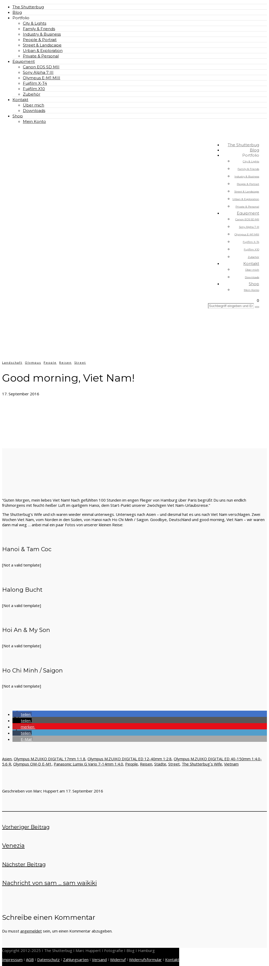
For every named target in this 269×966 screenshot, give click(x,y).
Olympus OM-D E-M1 (32, 764)
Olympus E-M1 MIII (41, 77)
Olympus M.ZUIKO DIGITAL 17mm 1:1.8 (49, 758)
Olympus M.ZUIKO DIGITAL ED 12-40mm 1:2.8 (130, 758)
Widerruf (118, 959)
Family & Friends (39, 28)
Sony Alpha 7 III (38, 72)
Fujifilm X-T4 (35, 83)
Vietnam (231, 764)
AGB (30, 959)
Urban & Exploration (43, 50)
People (50, 362)
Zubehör (31, 94)
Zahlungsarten (76, 959)
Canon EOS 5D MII (41, 66)
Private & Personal (41, 56)
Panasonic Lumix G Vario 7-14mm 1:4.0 (88, 764)
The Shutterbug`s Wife (202, 764)
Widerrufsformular (145, 959)
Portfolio (20, 17)
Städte (160, 764)
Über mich (33, 105)
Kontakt (20, 99)
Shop (17, 116)
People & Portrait (40, 39)
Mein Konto (34, 121)
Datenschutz (48, 959)
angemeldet (31, 931)
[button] (22, 714)
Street (80, 362)
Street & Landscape (42, 45)
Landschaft (12, 362)
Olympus (33, 362)
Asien (7, 758)
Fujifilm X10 (34, 88)
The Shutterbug (28, 6)
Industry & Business (42, 34)
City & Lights (34, 23)
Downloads (34, 110)
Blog (17, 12)
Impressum (12, 959)
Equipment (23, 61)
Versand (99, 959)
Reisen (65, 362)
